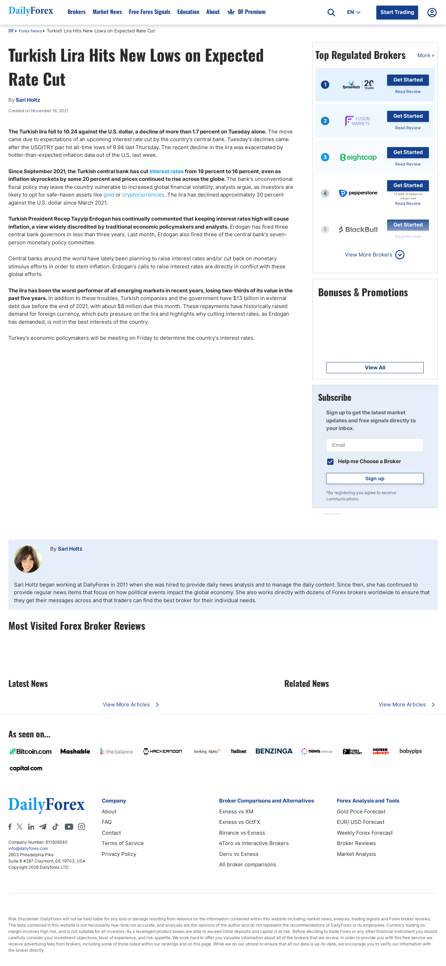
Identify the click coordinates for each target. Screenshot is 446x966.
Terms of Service (123, 843)
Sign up (375, 478)
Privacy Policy (119, 854)
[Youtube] (69, 826)
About (109, 811)
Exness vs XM (236, 811)
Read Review (408, 91)
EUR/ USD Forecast (360, 822)
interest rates (166, 171)
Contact (111, 832)
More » (426, 55)
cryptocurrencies (143, 194)
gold (108, 194)
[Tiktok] (55, 826)
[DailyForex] (46, 805)
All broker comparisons (247, 864)
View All (375, 367)
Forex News (30, 30)
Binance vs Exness (242, 832)
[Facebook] (9, 826)
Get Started (408, 79)
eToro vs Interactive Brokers (254, 843)
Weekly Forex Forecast (365, 832)
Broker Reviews (356, 843)
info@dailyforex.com (28, 848)
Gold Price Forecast (361, 811)
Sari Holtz (70, 548)
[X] (19, 826)
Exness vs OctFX (239, 822)
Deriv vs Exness (239, 854)
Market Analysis (356, 854)
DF (11, 31)
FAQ (107, 822)
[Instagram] (81, 826)
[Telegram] (42, 826)
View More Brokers (368, 254)
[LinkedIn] (31, 826)
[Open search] (331, 12)
